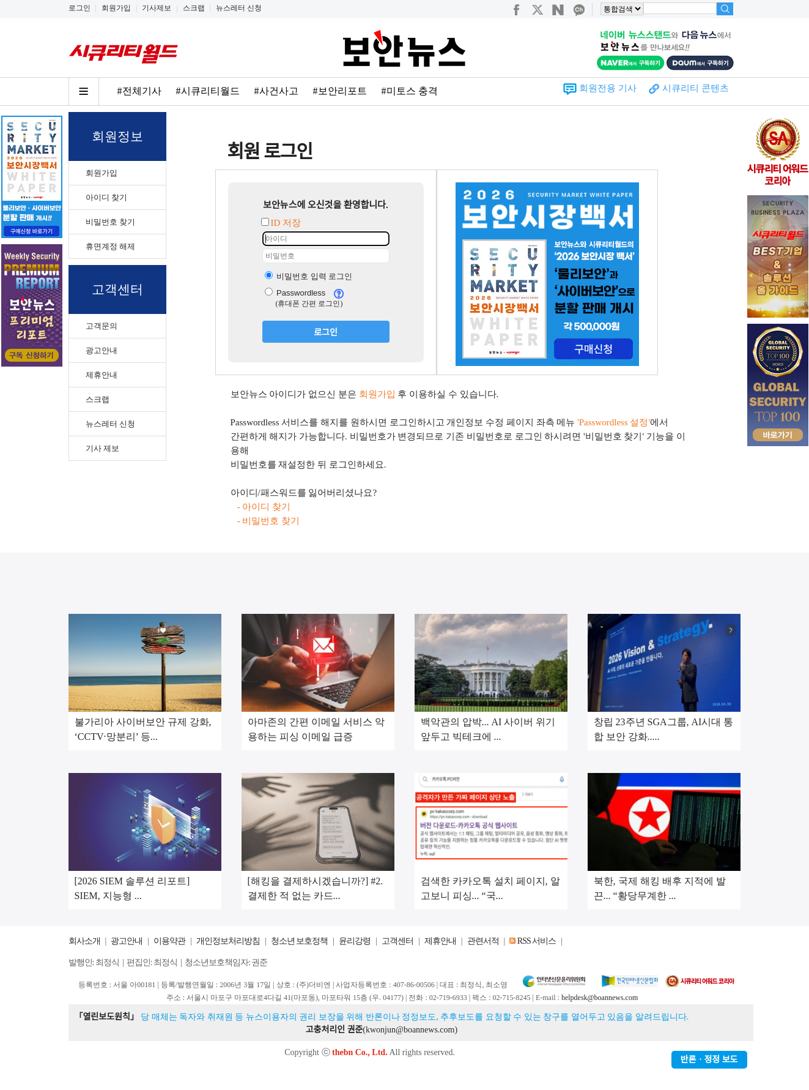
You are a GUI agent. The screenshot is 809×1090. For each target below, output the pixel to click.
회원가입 (116, 8)
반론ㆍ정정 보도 (709, 1059)
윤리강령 (355, 941)
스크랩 (194, 8)
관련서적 (483, 941)
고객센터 (397, 941)
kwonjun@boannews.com (410, 1029)
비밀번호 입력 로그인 (309, 276)
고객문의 (101, 325)
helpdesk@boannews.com (599, 997)
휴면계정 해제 (110, 246)
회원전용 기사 (608, 88)
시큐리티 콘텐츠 (695, 88)
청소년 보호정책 (299, 941)
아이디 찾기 (106, 197)
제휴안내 (101, 374)
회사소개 (84, 941)
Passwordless (295, 292)
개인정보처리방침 (228, 941)
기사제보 (156, 8)
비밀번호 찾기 (110, 221)
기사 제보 (102, 448)
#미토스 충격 (410, 91)
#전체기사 (139, 91)
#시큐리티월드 (208, 91)
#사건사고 (276, 91)
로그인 (79, 8)
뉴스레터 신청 (239, 8)
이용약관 (169, 941)
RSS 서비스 (536, 941)
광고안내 (101, 350)
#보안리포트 (340, 91)
